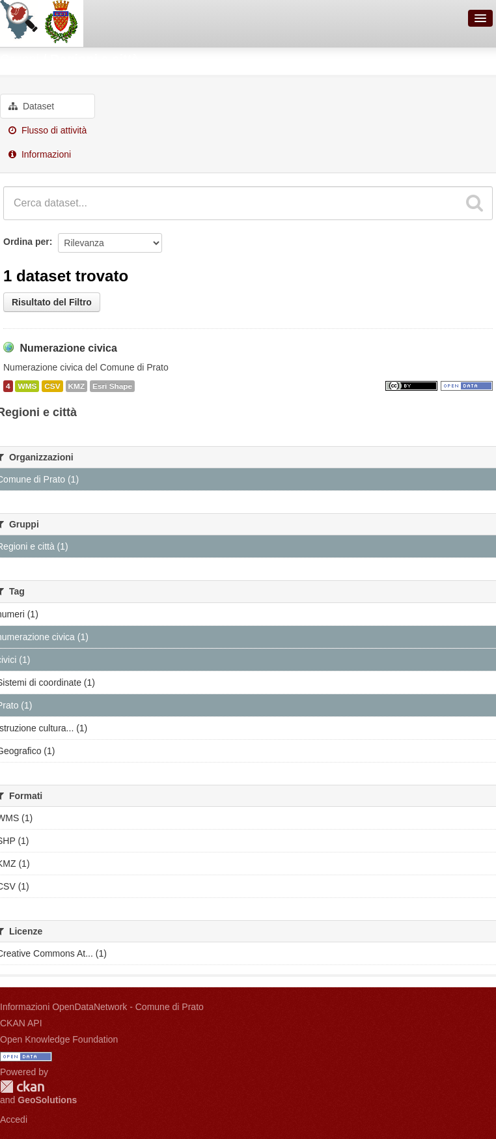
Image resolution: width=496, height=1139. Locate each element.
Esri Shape (112, 386)
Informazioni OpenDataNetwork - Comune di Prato (102, 1007)
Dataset (31, 106)
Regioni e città (94, 59)
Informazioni (39, 154)
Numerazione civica (68, 348)
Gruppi (19, 59)
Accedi (13, 1119)
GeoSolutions (47, 1100)
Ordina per (26, 241)
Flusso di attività (47, 130)
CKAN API (21, 1023)
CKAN (22, 1086)
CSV (52, 386)
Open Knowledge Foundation (59, 1039)
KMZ (76, 386)
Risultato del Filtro (52, 302)
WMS (27, 386)
